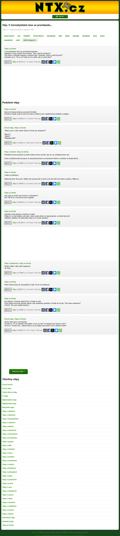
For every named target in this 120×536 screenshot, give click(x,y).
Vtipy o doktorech (11, 263)
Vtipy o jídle (7, 445)
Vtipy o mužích (8, 464)
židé (60, 36)
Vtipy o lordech (8, 457)
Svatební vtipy (7, 521)
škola (67, 36)
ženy (95, 36)
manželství (8, 40)
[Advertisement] (60, 82)
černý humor (9, 36)
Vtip (14, 62)
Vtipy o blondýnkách (10, 419)
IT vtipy (5, 396)
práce (102, 36)
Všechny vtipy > (18, 371)
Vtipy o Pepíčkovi (9, 468)
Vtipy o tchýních (8, 502)
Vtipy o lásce (7, 453)
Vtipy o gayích (7, 441)
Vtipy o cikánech (8, 422)
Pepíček (27, 36)
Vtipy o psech (7, 483)
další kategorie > (29, 40)
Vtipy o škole (7, 498)
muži (18, 40)
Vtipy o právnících (9, 479)
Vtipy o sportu (7, 495)
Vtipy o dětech (8, 426)
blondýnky (51, 36)
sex (18, 36)
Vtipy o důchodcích (10, 434)
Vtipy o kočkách (8, 449)
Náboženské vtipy (9, 403)
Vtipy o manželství (9, 460)
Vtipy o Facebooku (9, 438)
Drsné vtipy (8, 128)
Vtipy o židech (7, 514)
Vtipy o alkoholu (8, 411)
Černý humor (7, 384)
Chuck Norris (38, 36)
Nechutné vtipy (8, 407)
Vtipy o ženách (10, 152)
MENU (60, 16)
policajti (76, 36)
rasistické (86, 36)
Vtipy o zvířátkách (9, 506)
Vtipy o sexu (7, 487)
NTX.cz (34, 532)
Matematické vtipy (9, 400)
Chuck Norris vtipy (9, 392)
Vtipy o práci (7, 476)
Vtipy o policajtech (9, 472)
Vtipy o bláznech (8, 415)
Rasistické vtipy (8, 517)
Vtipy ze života (10, 49)
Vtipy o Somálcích (9, 491)
